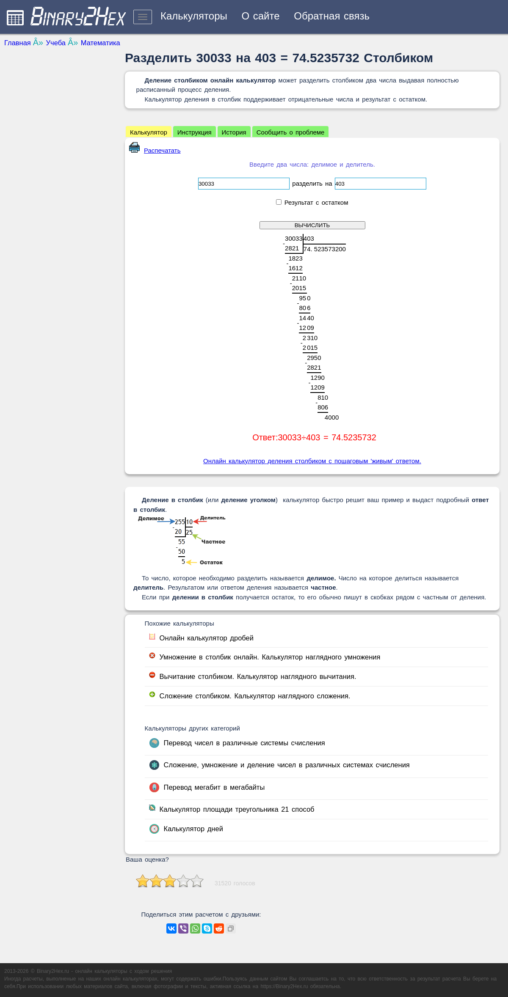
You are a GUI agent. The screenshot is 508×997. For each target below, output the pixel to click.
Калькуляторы (193, 16)
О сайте (260, 16)
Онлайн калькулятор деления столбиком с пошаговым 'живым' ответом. (312, 460)
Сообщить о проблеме (291, 132)
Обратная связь (332, 16)
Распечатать (155, 150)
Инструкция (194, 132)
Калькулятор (148, 132)
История (234, 132)
